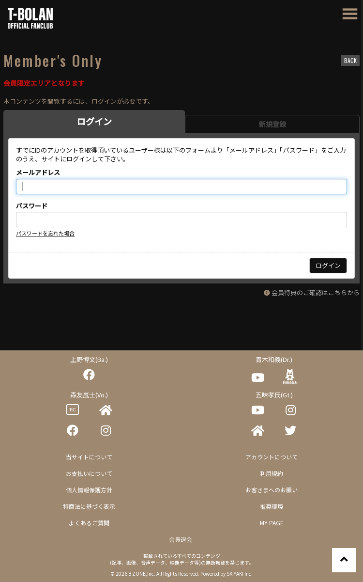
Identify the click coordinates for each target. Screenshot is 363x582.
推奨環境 (271, 506)
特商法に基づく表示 (89, 506)
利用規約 (271, 473)
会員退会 (180, 539)
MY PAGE (272, 523)
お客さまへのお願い (271, 490)
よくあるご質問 (89, 523)
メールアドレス (38, 172)
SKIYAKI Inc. (240, 573)
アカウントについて (271, 457)
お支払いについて (89, 473)
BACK (350, 60)
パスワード (31, 206)
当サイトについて (89, 457)
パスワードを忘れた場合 (45, 233)
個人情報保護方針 (89, 490)
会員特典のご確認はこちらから (316, 292)
